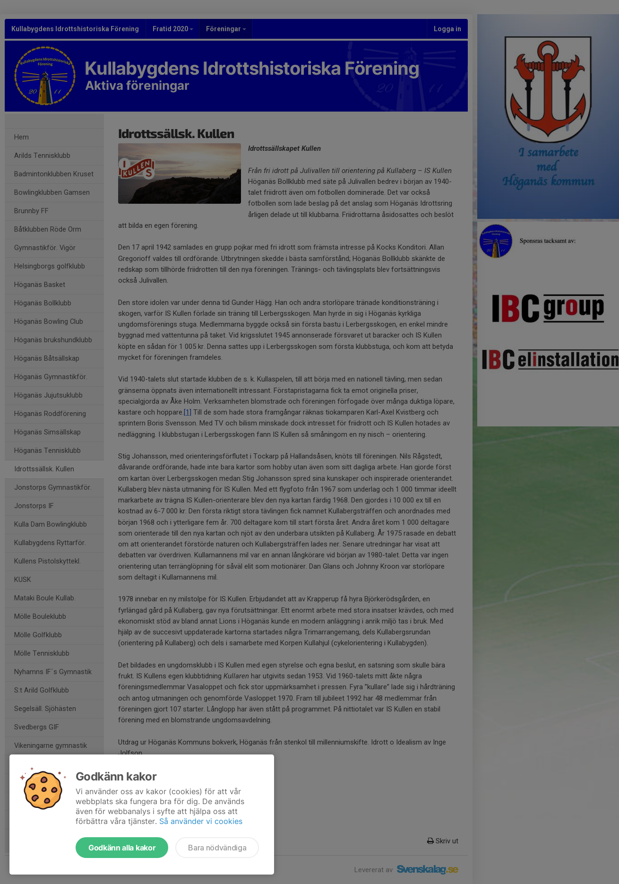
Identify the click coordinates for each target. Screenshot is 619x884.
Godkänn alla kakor (121, 847)
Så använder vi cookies (200, 821)
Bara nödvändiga (217, 847)
